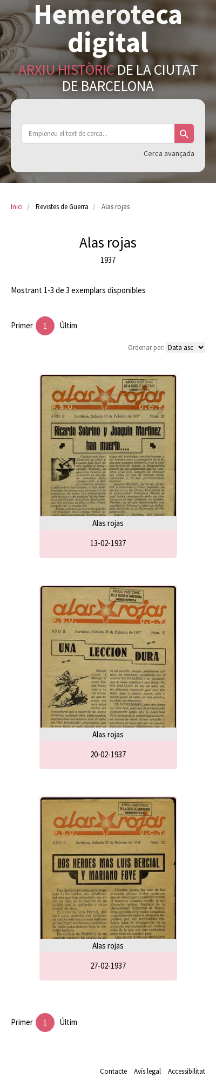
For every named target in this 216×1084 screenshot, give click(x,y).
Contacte (113, 1071)
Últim (68, 325)
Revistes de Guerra (62, 206)
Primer (22, 325)
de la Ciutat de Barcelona (108, 77)
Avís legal (147, 1071)
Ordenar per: (146, 347)
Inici (17, 206)
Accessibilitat (186, 1071)
